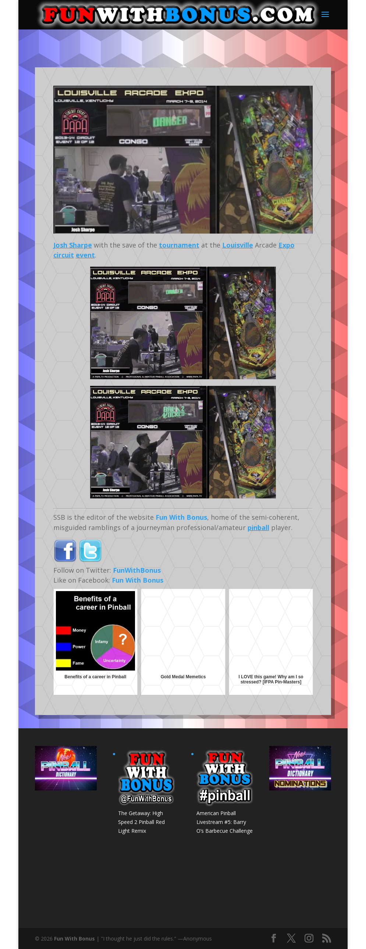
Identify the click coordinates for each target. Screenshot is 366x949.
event (85, 254)
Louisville (237, 245)
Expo (286, 245)
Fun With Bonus (181, 517)
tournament (179, 245)
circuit (63, 254)
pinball (258, 527)
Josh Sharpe (72, 245)
